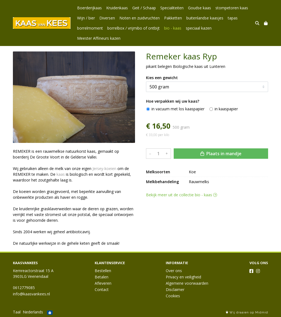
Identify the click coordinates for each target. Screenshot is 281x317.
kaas (61, 174)
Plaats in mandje (220, 202)
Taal (17, 312)
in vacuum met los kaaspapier (177, 157)
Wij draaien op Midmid (247, 312)
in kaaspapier (226, 157)
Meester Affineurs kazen (98, 38)
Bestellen (103, 270)
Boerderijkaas (89, 7)
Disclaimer (175, 289)
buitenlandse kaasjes (204, 18)
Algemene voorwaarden (187, 283)
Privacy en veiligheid (183, 276)
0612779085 (24, 287)
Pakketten (173, 18)
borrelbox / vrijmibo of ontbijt (133, 28)
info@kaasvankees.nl (31, 293)
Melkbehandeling (162, 230)
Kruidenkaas (117, 7)
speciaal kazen (199, 28)
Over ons (174, 270)
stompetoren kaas (231, 7)
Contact (102, 289)
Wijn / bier (86, 18)
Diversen (107, 18)
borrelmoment (90, 28)
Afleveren (103, 283)
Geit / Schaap (144, 7)
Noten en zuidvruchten (139, 18)
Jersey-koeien (104, 168)
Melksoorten (158, 220)
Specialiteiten (172, 7)
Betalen (101, 276)
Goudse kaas (199, 7)
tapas (233, 18)
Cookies (173, 295)
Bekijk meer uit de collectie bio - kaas (181, 243)
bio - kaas (172, 28)
